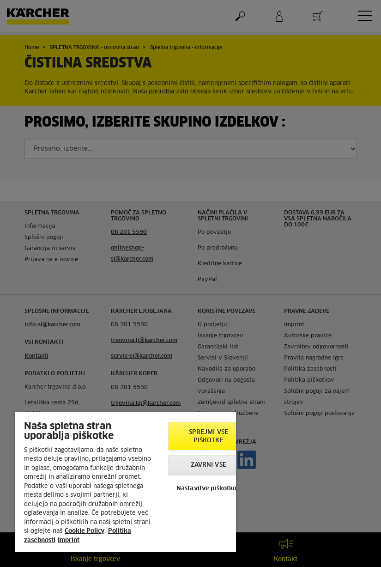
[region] (125, 482)
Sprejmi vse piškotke (208, 436)
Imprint (68, 540)
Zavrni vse (208, 465)
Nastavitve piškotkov (208, 489)
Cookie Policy (84, 531)
